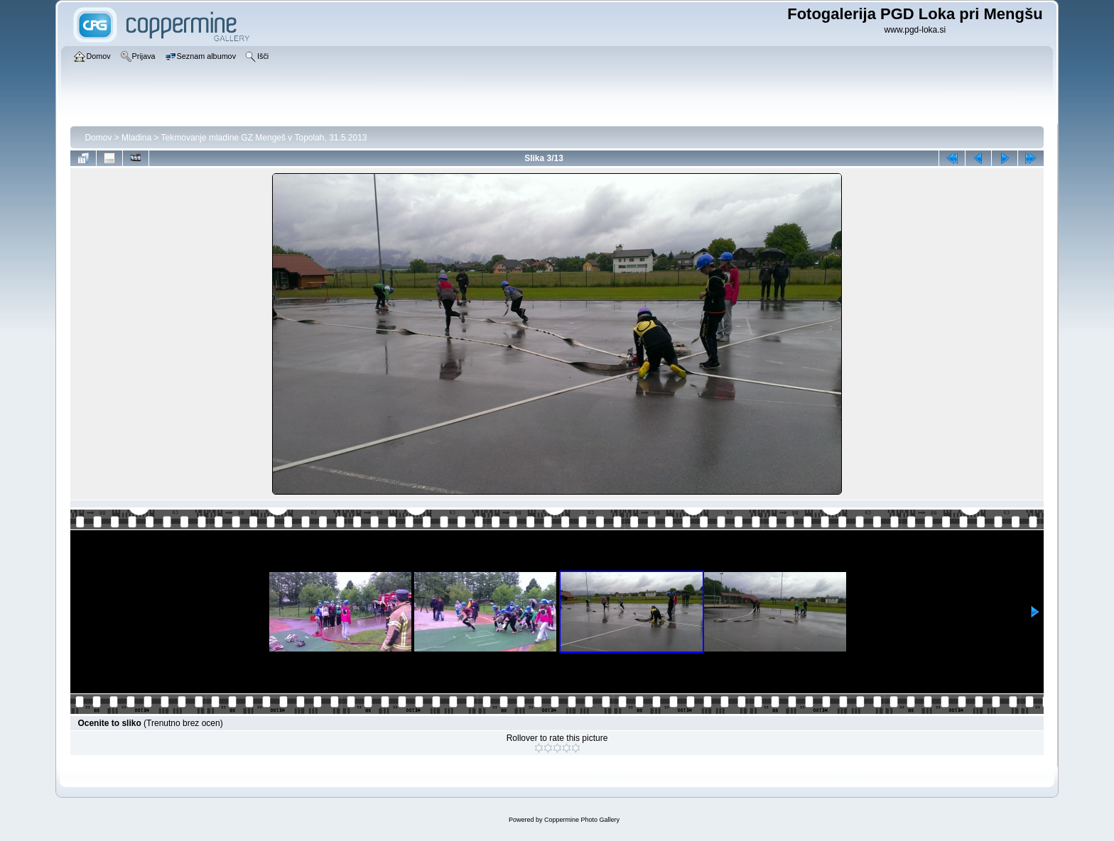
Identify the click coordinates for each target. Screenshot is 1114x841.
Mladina (136, 138)
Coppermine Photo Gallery (582, 819)
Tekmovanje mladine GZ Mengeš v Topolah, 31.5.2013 (264, 138)
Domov (98, 138)
